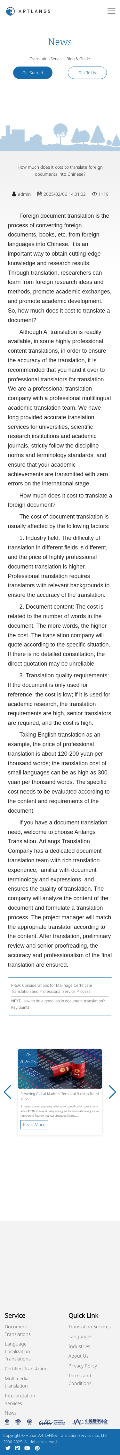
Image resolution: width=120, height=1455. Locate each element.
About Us (78, 1356)
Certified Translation (26, 1368)
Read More (34, 1124)
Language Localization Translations (18, 1351)
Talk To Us (87, 72)
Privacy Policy (82, 1365)
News (11, 1412)
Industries (79, 1346)
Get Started (32, 72)
